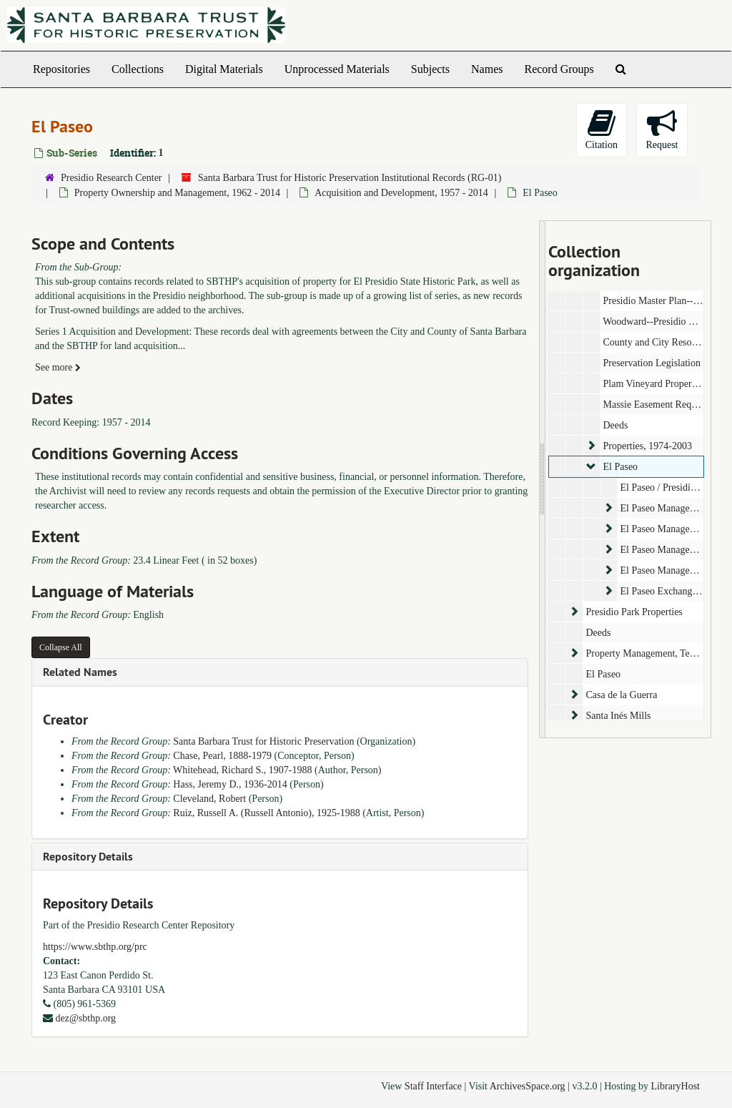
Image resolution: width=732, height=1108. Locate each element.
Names (487, 69)
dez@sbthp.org (86, 1018)
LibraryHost (675, 1086)
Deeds (615, 425)
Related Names (80, 672)
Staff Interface (433, 1086)
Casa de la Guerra (621, 695)
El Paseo (620, 466)
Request (662, 129)
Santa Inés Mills (618, 715)
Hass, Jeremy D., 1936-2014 (230, 784)
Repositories (61, 69)
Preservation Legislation (651, 363)
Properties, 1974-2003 (647, 446)
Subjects (430, 69)
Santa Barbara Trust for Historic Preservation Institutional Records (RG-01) (350, 177)
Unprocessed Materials (337, 69)
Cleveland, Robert (209, 798)
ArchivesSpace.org (527, 1086)
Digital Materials (224, 69)
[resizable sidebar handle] (542, 479)
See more (58, 367)
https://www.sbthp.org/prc (95, 946)
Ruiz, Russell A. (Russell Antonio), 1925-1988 (266, 813)
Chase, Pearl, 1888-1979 (222, 755)
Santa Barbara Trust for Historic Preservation (263, 741)
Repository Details (88, 856)
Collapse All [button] (60, 647)
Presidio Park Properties (633, 612)
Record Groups (558, 69)
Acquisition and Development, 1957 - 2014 (401, 192)
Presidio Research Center (111, 177)
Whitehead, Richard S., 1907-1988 (242, 770)
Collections (138, 69)
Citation (601, 129)
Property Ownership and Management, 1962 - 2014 (177, 192)
